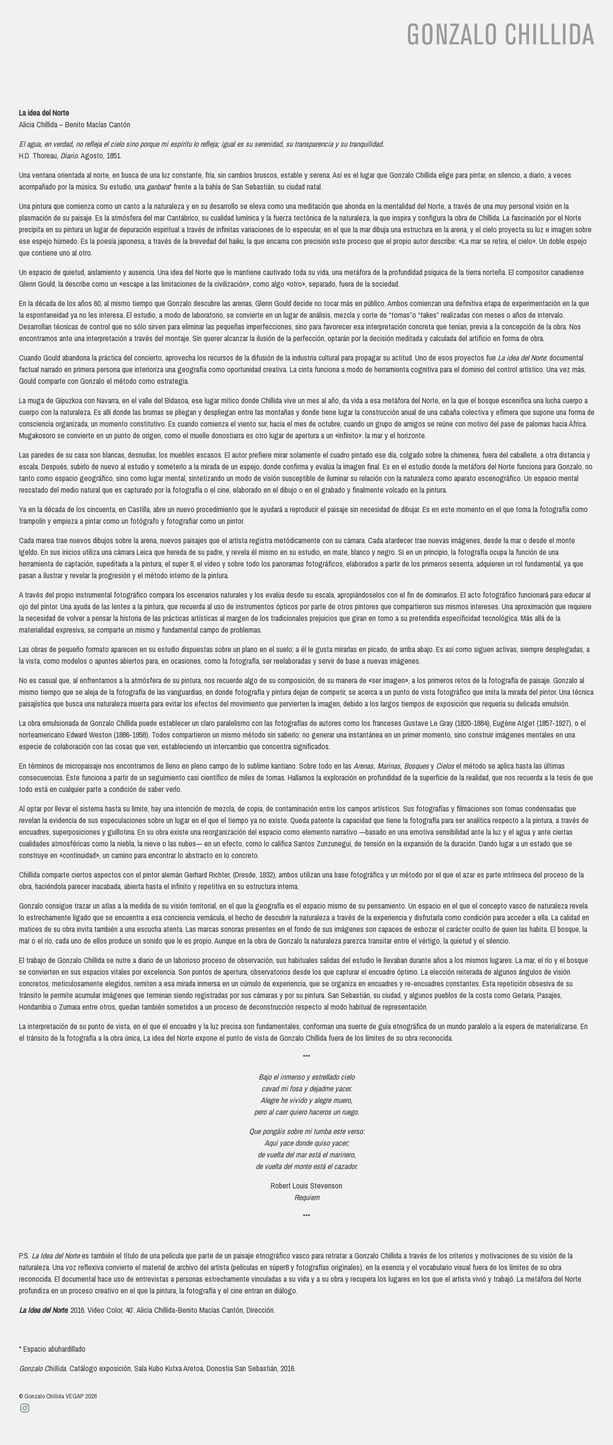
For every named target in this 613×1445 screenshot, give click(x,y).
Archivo (226, 78)
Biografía (38, 78)
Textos (115, 78)
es (563, 78)
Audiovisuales (169, 78)
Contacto (319, 78)
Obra (79, 78)
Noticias (270, 78)
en (584, 78)
